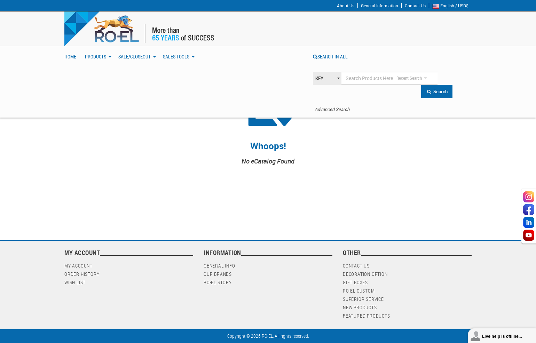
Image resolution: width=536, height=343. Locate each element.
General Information (379, 5)
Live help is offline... (502, 336)
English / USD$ (452, 6)
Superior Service (363, 299)
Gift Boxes (355, 282)
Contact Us (415, 5)
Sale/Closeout (134, 56)
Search (437, 91)
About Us (345, 5)
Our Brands (218, 274)
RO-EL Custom (359, 290)
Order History (81, 274)
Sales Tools (176, 56)
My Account (78, 265)
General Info (219, 265)
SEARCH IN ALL (330, 56)
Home (70, 56)
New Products (360, 307)
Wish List (75, 282)
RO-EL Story (218, 282)
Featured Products (366, 315)
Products (95, 56)
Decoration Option (365, 274)
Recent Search (409, 78)
